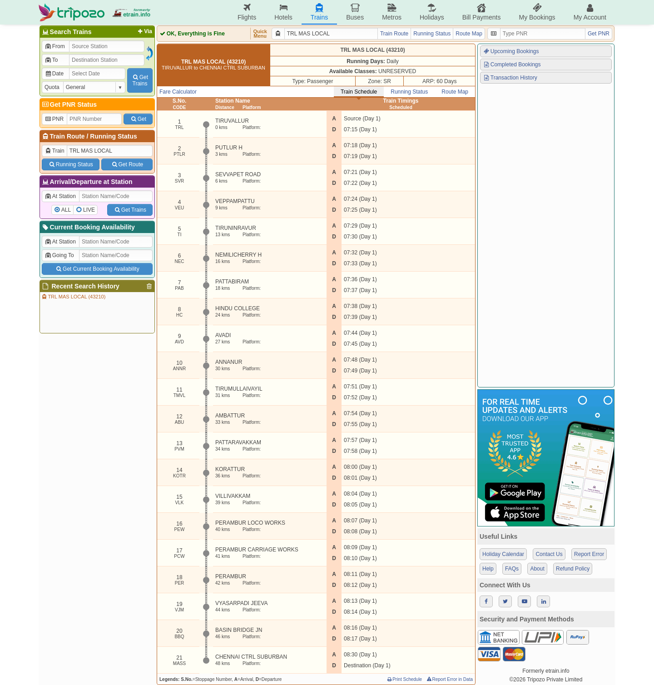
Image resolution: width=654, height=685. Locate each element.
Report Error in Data (449, 679)
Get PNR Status (69, 104)
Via (144, 31)
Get (138, 119)
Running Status (113, 136)
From (55, 46)
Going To (59, 255)
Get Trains (130, 210)
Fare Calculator (178, 92)
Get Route (127, 164)
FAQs (512, 569)
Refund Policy (573, 569)
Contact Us (548, 554)
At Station (60, 196)
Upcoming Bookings (511, 51)
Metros (391, 12)
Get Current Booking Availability (97, 269)
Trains (319, 12)
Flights (247, 12)
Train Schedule (359, 92)
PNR (54, 119)
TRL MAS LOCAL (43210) (73, 296)
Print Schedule (404, 679)
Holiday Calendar (503, 554)
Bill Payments (481, 12)
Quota (52, 87)
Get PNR (598, 33)
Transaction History (510, 77)
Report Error (589, 554)
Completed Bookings (512, 64)
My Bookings (537, 12)
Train (54, 151)
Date (54, 73)
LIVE (89, 210)
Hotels (283, 12)
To (51, 60)
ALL (66, 210)
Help (488, 569)
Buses (355, 12)
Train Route (67, 136)
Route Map (469, 33)
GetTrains (140, 80)
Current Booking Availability (88, 227)
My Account (590, 12)
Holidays (432, 12)
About (537, 569)
